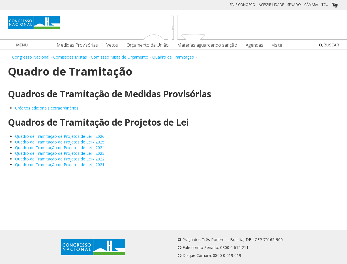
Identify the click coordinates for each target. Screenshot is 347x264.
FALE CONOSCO (242, 4)
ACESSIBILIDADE (271, 4)
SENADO (294, 4)
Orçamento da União (148, 45)
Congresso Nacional (30, 57)
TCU (325, 4)
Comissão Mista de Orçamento (119, 57)
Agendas (254, 45)
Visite (277, 45)
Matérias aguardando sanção (207, 45)
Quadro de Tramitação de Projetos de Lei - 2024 (59, 147)
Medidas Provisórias (77, 45)
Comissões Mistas (70, 57)
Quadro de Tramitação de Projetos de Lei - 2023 (59, 153)
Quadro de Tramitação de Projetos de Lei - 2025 (59, 142)
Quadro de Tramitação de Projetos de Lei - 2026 (59, 136)
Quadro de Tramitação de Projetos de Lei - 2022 (59, 159)
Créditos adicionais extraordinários (46, 108)
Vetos (112, 45)
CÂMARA (311, 4)
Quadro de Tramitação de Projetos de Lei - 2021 (59, 164)
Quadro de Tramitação (173, 57)
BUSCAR (329, 45)
